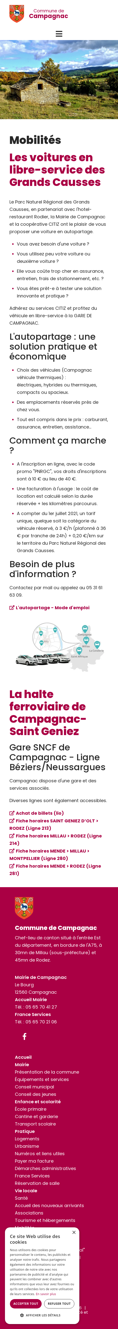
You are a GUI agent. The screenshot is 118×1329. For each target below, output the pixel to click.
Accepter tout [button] (25, 1304)
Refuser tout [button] (59, 1304)
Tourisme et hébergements (45, 1220)
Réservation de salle (37, 1183)
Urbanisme (27, 1146)
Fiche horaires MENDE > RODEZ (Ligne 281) (55, 870)
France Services (32, 1176)
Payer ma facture (34, 1161)
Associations (29, 1213)
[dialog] (42, 1275)
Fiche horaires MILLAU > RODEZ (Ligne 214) (55, 839)
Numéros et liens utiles (40, 1153)
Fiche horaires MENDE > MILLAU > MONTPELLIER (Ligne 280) (49, 854)
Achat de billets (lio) (40, 813)
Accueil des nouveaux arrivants (49, 1205)
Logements (27, 1139)
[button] (59, 34)
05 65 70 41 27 (41, 1007)
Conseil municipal (34, 1087)
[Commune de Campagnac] (19, 14)
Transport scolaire (35, 1124)
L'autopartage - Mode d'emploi (52, 608)
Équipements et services (42, 1079)
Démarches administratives (45, 1168)
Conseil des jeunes (35, 1094)
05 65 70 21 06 (41, 1022)
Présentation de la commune (47, 1072)
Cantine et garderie (36, 1116)
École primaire (30, 1109)
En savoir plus (46, 1294)
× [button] (74, 1233)
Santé (21, 1198)
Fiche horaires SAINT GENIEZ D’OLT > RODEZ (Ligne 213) (53, 824)
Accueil (23, 1057)
